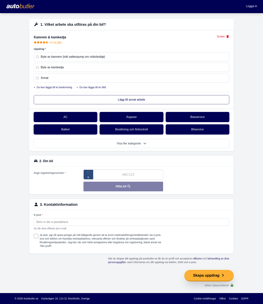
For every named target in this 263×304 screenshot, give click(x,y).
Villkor (222, 298)
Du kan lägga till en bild (91, 87)
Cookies (233, 298)
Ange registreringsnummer (50, 172)
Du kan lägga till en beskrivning (53, 87)
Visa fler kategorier (131, 143)
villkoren (197, 258)
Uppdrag (40, 48)
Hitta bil (123, 186)
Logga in (251, 6)
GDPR (244, 298)
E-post (38, 214)
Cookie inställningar (205, 298)
